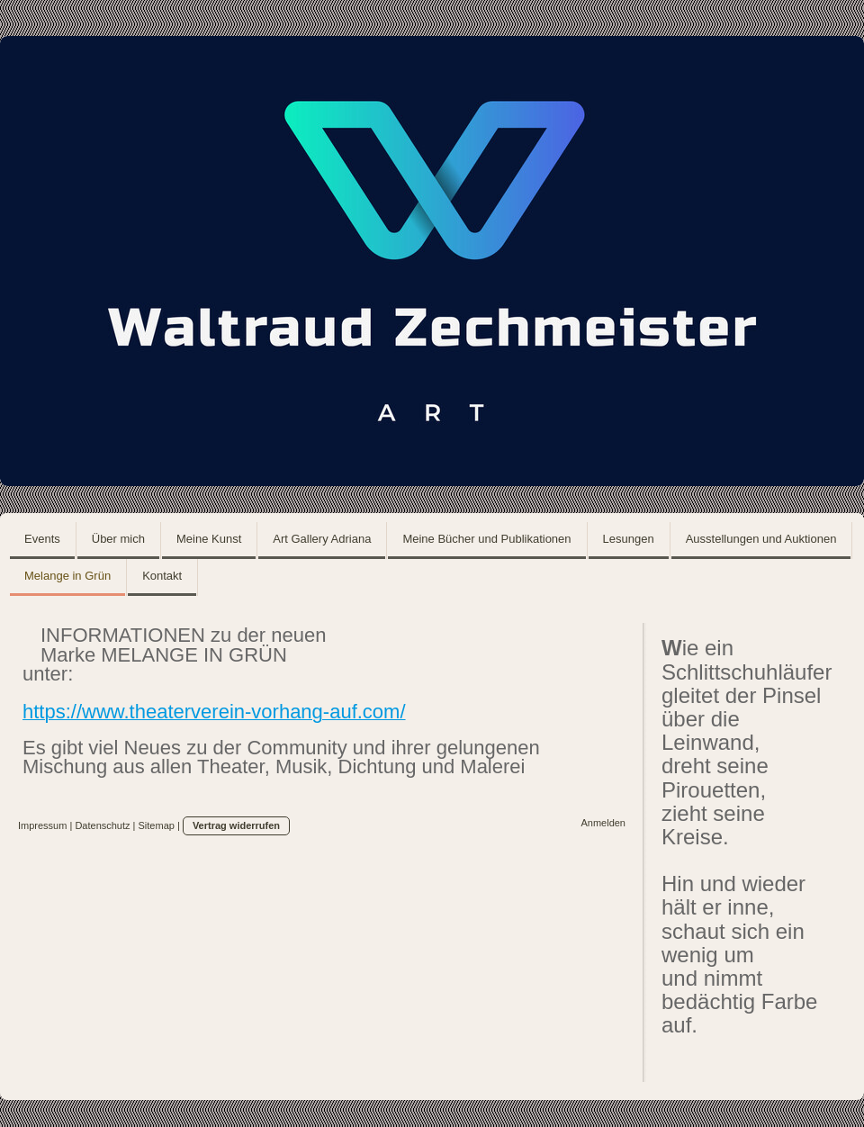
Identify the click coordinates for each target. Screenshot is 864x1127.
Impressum (42, 825)
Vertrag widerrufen (236, 825)
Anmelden (603, 822)
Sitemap (157, 825)
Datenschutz (102, 825)
